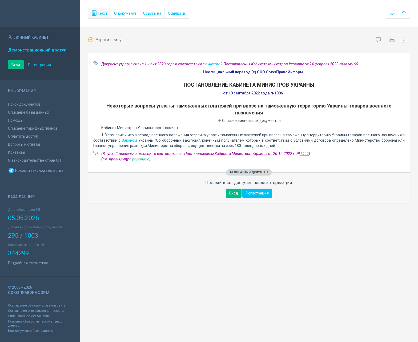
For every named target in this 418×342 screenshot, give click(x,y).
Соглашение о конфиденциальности (36, 311)
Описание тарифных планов (33, 128)
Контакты (16, 152)
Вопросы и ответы (24, 144)
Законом (129, 140)
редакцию (140, 159)
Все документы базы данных (30, 331)
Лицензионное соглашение (29, 316)
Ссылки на (152, 13)
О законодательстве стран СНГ (35, 160)
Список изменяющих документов (249, 120)
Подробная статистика (28, 263)
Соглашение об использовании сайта (37, 305)
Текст (99, 13)
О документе (125, 13)
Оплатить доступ (23, 136)
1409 (304, 154)
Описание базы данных (28, 112)
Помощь (15, 120)
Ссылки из (177, 13)
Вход (15, 65)
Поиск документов (24, 104)
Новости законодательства (35, 170)
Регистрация (39, 65)
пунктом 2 (214, 64)
